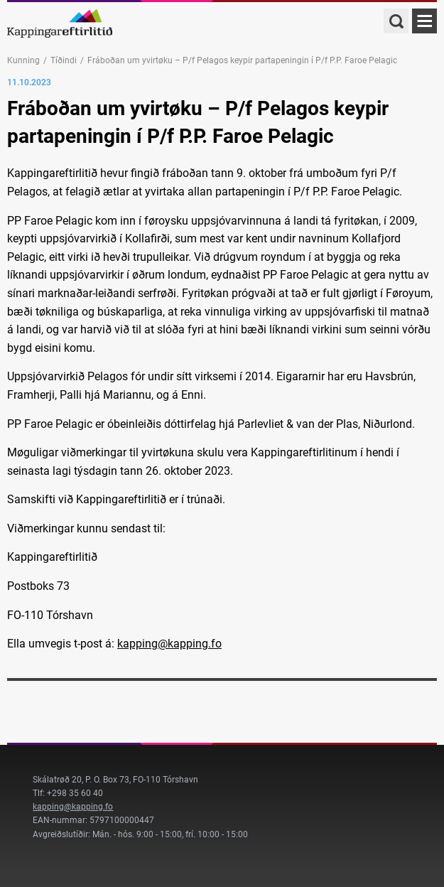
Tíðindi (63, 60)
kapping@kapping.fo (169, 643)
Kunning (23, 60)
